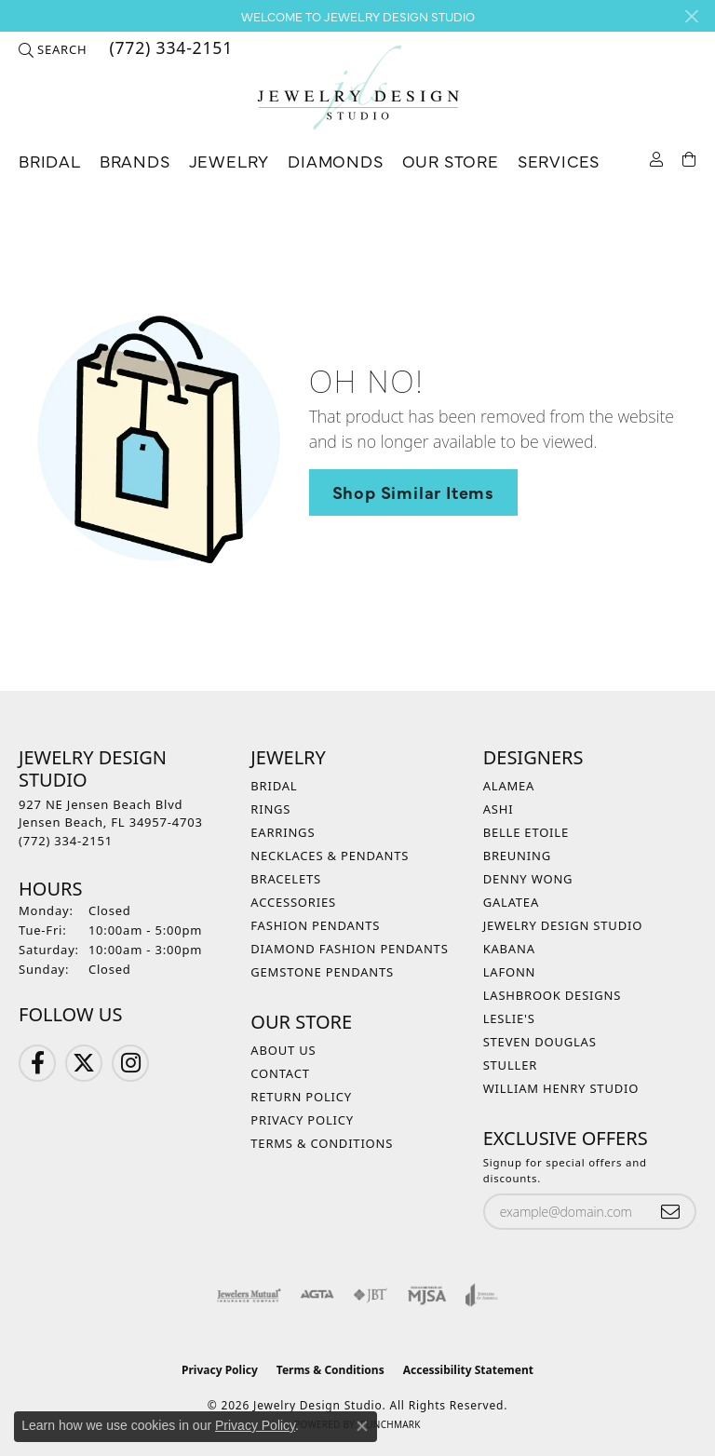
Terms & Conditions (321, 1143)
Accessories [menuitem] (293, 902)
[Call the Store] (66, 840)
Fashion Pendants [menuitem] (315, 925)
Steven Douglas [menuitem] (540, 1041)
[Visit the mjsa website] (427, 1295)
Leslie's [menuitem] (509, 1018)
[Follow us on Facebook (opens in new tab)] (37, 1063)
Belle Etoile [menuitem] (526, 832)
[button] (53, 49)
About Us (283, 1050)
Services (559, 160)
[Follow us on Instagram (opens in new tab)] (130, 1063)
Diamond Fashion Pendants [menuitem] (349, 948)
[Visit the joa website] (481, 1295)
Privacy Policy (302, 1120)
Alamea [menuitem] (509, 785)
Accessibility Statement (468, 1370)
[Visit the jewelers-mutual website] (249, 1295)
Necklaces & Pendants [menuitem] (329, 855)
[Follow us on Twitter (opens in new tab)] (83, 1063)
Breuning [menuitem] (517, 855)
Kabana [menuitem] (509, 948)
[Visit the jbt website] (370, 1295)
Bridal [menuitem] (273, 785)
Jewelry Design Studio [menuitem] (562, 925)
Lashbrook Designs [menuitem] (552, 995)
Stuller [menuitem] (510, 1065)
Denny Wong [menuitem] (528, 878)
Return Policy (301, 1096)
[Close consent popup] (362, 1426)
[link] (169, 49)
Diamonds (335, 160)
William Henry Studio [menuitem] (561, 1088)
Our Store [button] (450, 160)
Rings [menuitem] (270, 809)
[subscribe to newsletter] (670, 1211)
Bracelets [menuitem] (285, 878)
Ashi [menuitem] (498, 809)
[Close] (691, 16)
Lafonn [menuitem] (509, 972)
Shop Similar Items (413, 491)
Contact (279, 1073)
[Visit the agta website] (316, 1295)
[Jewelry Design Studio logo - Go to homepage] (357, 88)
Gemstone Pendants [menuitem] (322, 972)
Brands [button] (135, 160)
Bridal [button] (50, 160)
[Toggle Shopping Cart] (689, 157)
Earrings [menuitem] (282, 832)
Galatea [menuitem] (511, 902)
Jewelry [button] (229, 160)
